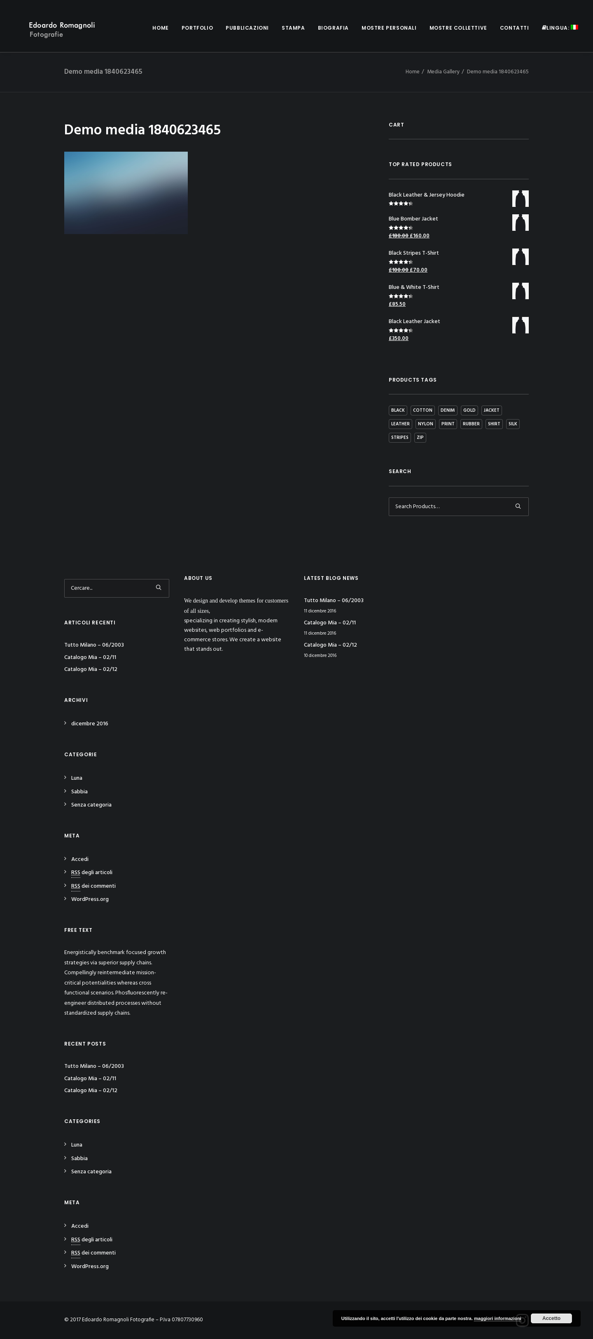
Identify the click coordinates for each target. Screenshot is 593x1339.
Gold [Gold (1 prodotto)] (469, 410)
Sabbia (79, 792)
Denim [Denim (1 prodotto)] (448, 410)
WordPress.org (90, 899)
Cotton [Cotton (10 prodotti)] (422, 410)
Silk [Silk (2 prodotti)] (513, 424)
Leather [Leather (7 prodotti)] (400, 424)
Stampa (293, 27)
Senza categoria (91, 805)
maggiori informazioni (497, 1318)
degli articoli (91, 872)
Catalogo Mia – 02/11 (90, 657)
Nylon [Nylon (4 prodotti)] (425, 424)
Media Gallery (443, 72)
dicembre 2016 (89, 724)
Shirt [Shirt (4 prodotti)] (494, 424)
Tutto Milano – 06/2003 (94, 645)
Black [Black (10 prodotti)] (398, 410)
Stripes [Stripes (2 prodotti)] (400, 437)
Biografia (333, 27)
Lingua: (560, 27)
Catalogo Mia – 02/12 (90, 669)
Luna (76, 778)
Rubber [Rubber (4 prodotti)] (471, 424)
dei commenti (93, 886)
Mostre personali (389, 27)
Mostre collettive (458, 27)
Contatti (514, 27)
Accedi (80, 859)
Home (160, 27)
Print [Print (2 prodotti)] (448, 424)
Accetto (551, 1318)
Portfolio (197, 27)
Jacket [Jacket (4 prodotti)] (492, 410)
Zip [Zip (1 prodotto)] (420, 437)
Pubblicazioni (247, 27)
